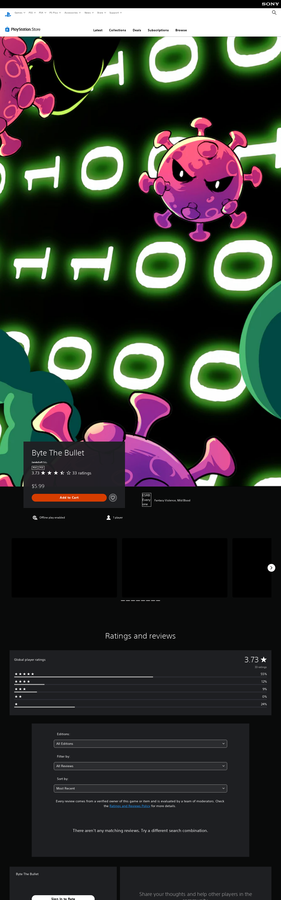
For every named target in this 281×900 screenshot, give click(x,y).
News (88, 12)
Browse (181, 26)
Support (114, 12)
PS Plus (53, 12)
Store (100, 12)
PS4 (41, 12)
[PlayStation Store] (24, 25)
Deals (137, 26)
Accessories (71, 12)
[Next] (271, 563)
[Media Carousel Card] (64, 563)
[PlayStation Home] (8, 12)
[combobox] (140, 739)
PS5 (31, 12)
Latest (97, 26)
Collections (117, 26)
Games (18, 12)
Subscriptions (158, 26)
